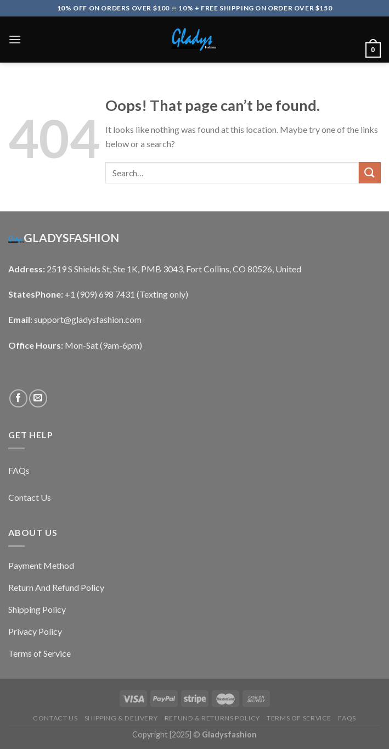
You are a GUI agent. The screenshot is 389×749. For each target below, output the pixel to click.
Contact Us (55, 718)
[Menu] (14, 39)
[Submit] (370, 172)
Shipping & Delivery (121, 718)
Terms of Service (299, 718)
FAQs (347, 718)
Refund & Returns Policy (212, 718)
